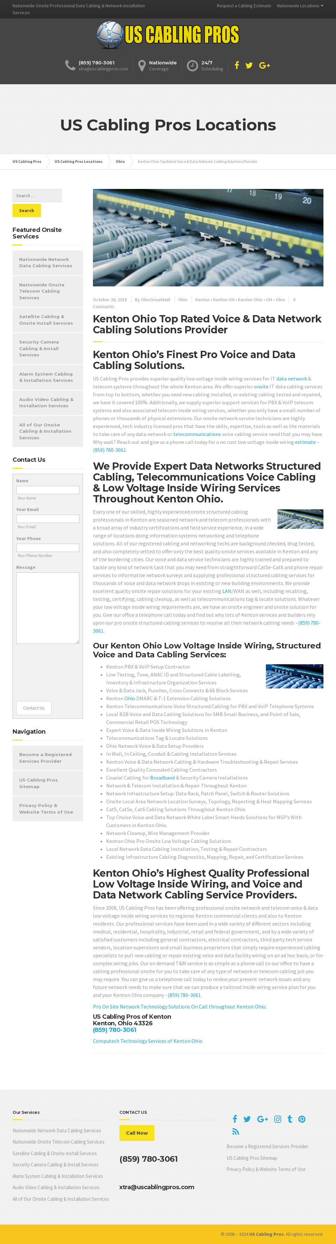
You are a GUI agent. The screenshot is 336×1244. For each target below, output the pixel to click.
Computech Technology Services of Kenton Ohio (147, 1041)
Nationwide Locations (298, 6)
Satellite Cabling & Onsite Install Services (46, 305)
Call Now (137, 1133)
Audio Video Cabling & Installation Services (46, 388)
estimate (305, 442)
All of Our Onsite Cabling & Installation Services (45, 416)
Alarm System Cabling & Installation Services (46, 362)
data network (291, 378)
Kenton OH (223, 300)
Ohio (183, 300)
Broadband (162, 777)
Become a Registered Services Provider (45, 743)
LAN (226, 591)
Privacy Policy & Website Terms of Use (46, 794)
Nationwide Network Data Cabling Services (45, 248)
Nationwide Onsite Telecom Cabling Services (41, 276)
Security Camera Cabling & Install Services (39, 333)
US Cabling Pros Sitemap (38, 768)
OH (269, 300)
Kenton (202, 300)
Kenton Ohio (250, 300)
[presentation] (43, 657)
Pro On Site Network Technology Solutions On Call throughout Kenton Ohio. (180, 1006)
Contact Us (34, 693)
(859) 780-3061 (109, 450)
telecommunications (197, 434)
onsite (261, 386)
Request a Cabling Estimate (244, 6)
